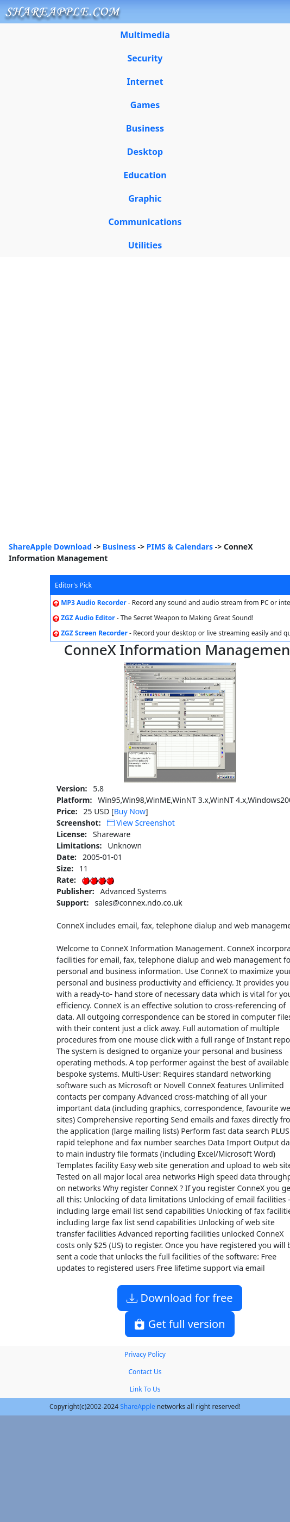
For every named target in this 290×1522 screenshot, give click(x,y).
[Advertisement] (132, 403)
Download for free (179, 1297)
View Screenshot (141, 823)
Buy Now (130, 811)
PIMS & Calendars (180, 546)
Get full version (179, 1324)
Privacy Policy (145, 1354)
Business (119, 546)
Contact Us (144, 1371)
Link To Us (144, 1389)
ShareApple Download (50, 546)
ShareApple (137, 1406)
